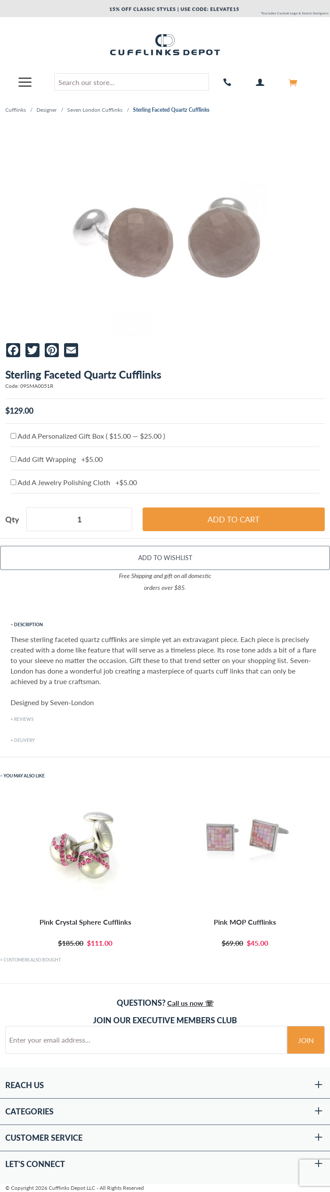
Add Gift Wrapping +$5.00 (57, 459)
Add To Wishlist (165, 557)
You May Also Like (24, 775)
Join (306, 1040)
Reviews (23, 719)
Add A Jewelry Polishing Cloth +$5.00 (74, 482)
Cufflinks (15, 109)
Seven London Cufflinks (94, 109)
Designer (46, 109)
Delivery (24, 740)
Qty (12, 519)
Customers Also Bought (32, 959)
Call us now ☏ (190, 1003)
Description (28, 624)
